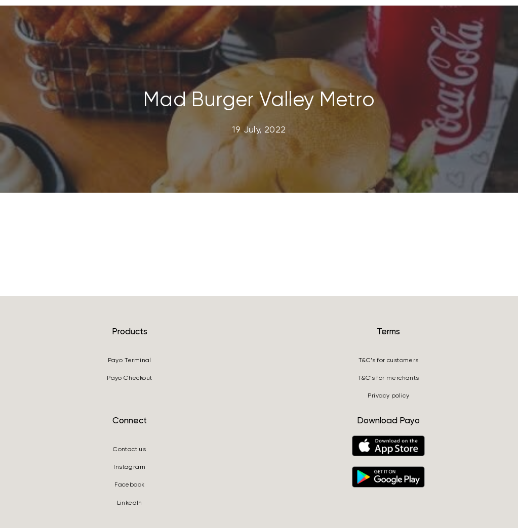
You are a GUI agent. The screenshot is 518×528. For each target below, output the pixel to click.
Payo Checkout (129, 377)
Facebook (129, 484)
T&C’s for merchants (388, 377)
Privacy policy (388, 395)
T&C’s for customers (388, 360)
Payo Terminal (129, 360)
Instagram (129, 466)
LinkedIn (129, 502)
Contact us (129, 449)
